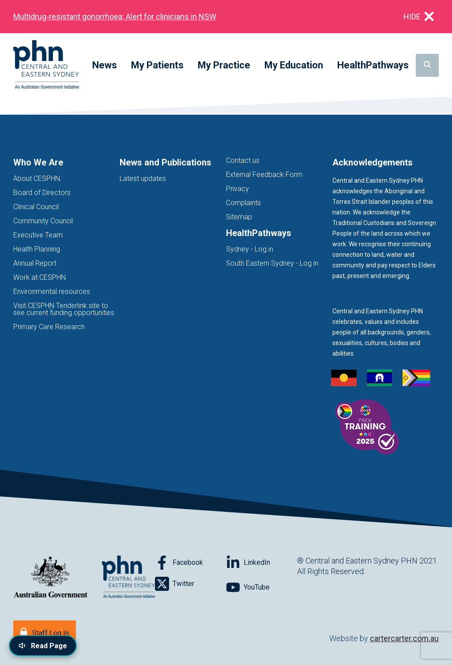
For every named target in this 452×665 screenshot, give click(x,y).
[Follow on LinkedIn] (261, 563)
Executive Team (38, 235)
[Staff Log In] (44, 632)
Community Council (43, 221)
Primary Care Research (49, 327)
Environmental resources (51, 291)
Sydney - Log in (249, 249)
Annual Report (34, 263)
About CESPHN (36, 178)
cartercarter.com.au (404, 638)
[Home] (46, 65)
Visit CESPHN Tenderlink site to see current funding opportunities (63, 309)
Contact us (243, 160)
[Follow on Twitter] (190, 584)
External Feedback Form (264, 174)
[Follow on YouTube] (261, 587)
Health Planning (36, 249)
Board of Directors (42, 192)
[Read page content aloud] (43, 645)
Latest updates (143, 178)
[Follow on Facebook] (190, 563)
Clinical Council (36, 207)
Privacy (237, 188)
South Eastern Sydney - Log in (272, 263)
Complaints (243, 203)
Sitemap (239, 217)
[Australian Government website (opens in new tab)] (50, 577)
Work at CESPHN (39, 277)
